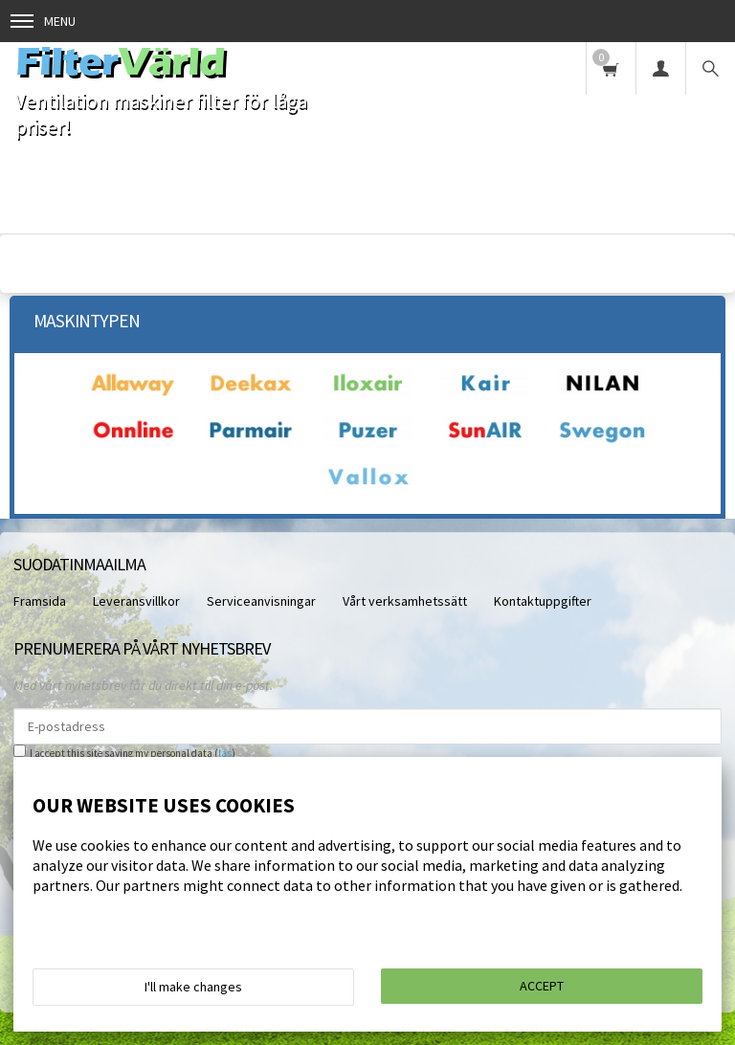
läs (225, 753)
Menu (43, 21)
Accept (542, 985)
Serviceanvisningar (261, 601)
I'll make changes (193, 986)
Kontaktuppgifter (542, 601)
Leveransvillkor (136, 601)
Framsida (39, 601)
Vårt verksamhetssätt (405, 601)
